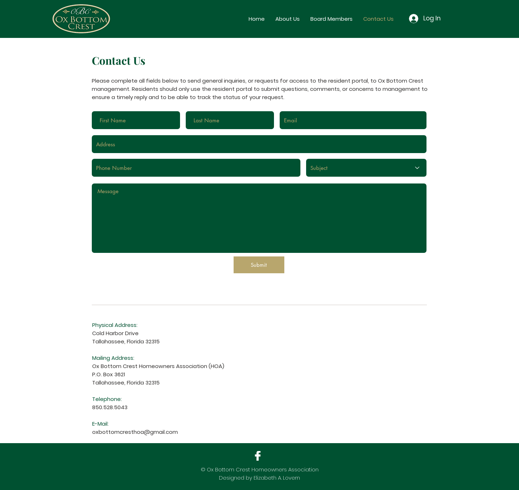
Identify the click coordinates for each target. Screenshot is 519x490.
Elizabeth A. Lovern (277, 477)
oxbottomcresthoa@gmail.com (135, 432)
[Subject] (366, 168)
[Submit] (259, 264)
